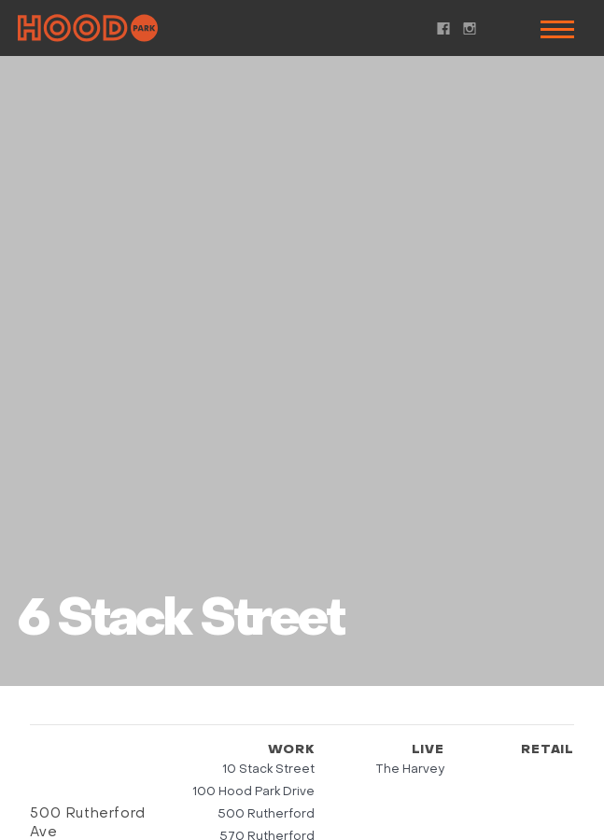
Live (428, 750)
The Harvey (409, 769)
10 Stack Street (268, 769)
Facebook (444, 28)
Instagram (470, 28)
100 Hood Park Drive (253, 792)
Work (291, 750)
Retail (547, 750)
